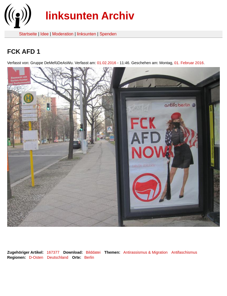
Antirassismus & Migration (145, 252)
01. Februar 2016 (188, 63)
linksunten (86, 34)
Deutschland (57, 257)
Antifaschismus (184, 252)
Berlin (89, 257)
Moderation (62, 34)
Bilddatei (93, 252)
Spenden (107, 34)
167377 (53, 252)
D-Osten (36, 257)
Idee (44, 34)
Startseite (28, 34)
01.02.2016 (106, 63)
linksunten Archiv (89, 16)
